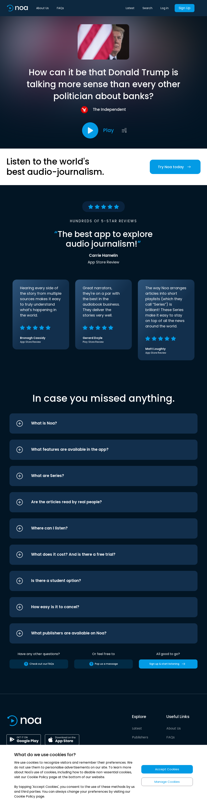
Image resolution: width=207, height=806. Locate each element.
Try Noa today (175, 167)
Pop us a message (103, 663)
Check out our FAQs (39, 663)
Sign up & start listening (168, 664)
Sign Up (184, 8)
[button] (96, 423)
